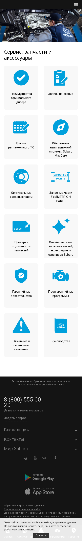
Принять (41, 535)
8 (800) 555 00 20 (22, 402)
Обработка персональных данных (24, 505)
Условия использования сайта (22, 509)
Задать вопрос (15, 418)
